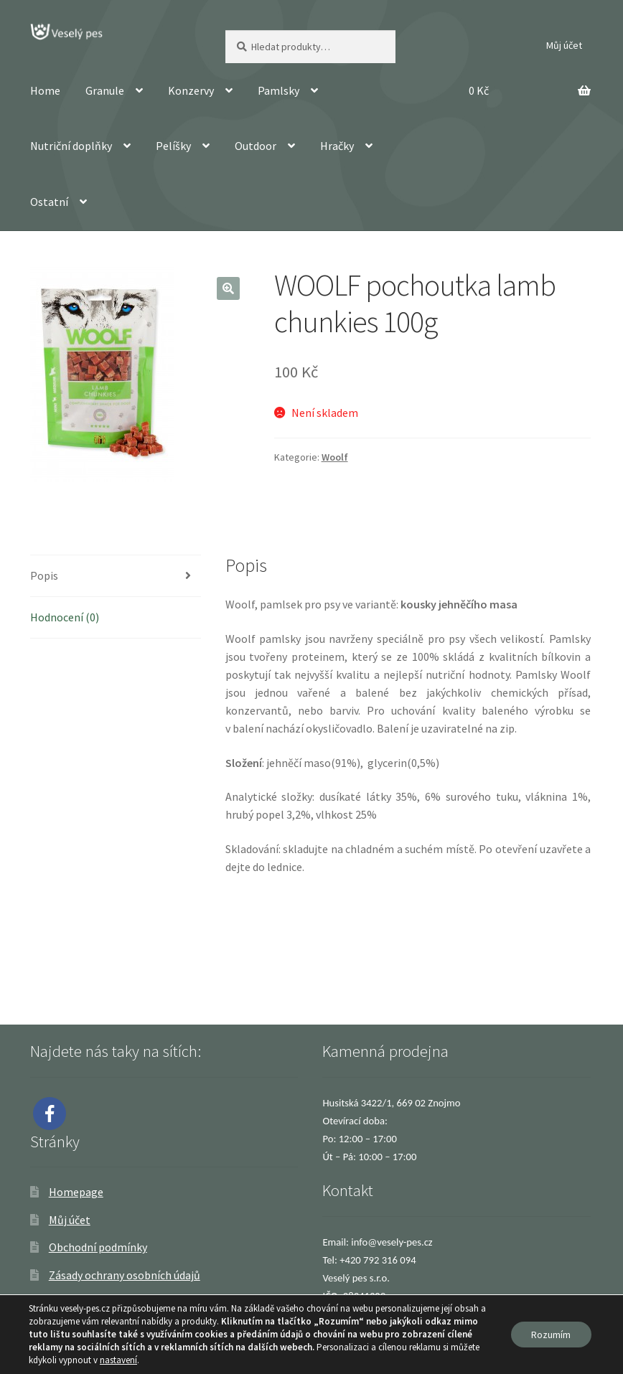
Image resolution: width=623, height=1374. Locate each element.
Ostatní (49, 201)
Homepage (76, 1192)
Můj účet (564, 45)
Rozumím (550, 1334)
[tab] (115, 576)
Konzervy (191, 90)
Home (45, 90)
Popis (44, 575)
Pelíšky (173, 145)
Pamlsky (278, 90)
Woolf (335, 457)
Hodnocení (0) (64, 617)
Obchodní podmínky (98, 1247)
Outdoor (255, 145)
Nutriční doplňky (71, 145)
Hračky (337, 145)
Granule (104, 90)
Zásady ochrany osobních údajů (124, 1275)
